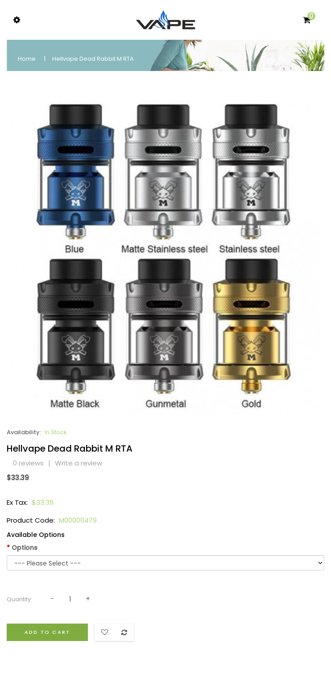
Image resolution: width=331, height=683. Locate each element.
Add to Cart (47, 632)
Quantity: (19, 599)
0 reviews (28, 463)
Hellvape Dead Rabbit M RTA (93, 58)
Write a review (78, 463)
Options (24, 547)
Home (27, 58)
